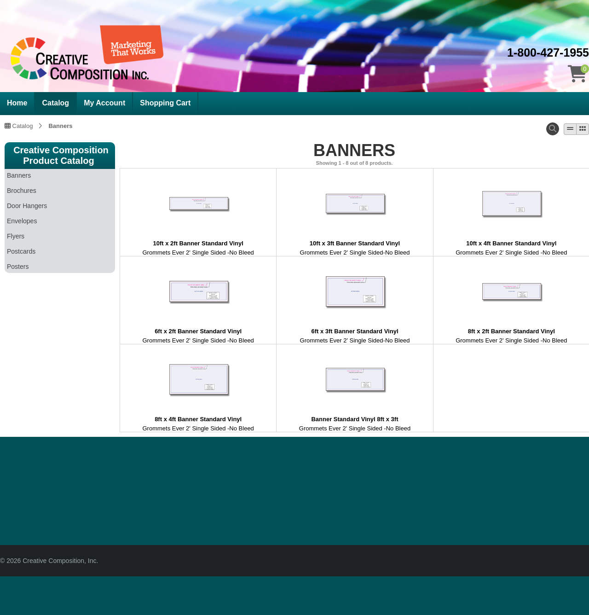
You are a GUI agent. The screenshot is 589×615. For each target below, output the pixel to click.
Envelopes (22, 221)
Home (17, 103)
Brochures (21, 190)
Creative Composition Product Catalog (61, 155)
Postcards (21, 251)
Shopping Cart (165, 103)
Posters (18, 266)
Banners (60, 125)
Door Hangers (27, 205)
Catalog (55, 103)
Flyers (15, 236)
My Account (104, 103)
